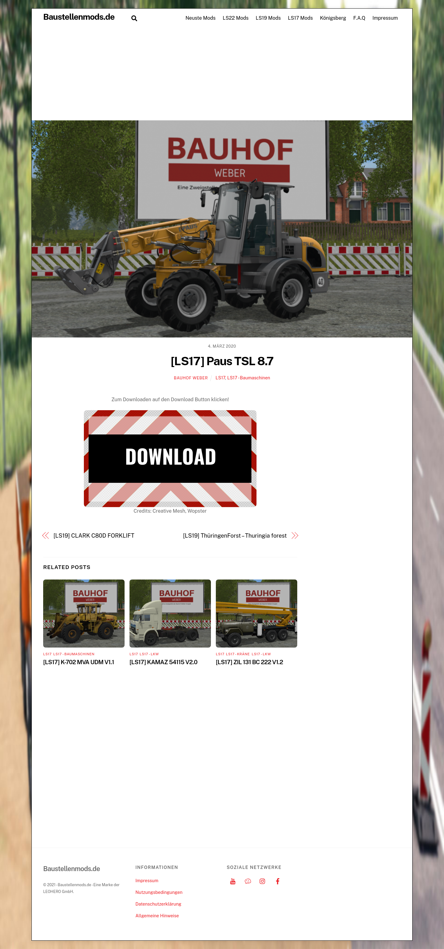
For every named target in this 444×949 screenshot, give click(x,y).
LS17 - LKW (149, 654)
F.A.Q (359, 18)
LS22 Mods (236, 18)
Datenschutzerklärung (158, 904)
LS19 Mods (268, 18)
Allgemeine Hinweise (157, 915)
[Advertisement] (222, 74)
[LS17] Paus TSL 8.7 (222, 361)
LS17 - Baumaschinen (248, 377)
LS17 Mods (300, 18)
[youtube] (233, 880)
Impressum (385, 18)
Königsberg (333, 18)
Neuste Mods (200, 18)
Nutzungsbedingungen (158, 892)
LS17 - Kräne (238, 654)
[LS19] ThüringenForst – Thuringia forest (235, 535)
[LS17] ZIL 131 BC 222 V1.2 (249, 662)
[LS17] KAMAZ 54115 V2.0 (163, 662)
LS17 (220, 377)
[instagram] (263, 880)
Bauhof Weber (191, 378)
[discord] (248, 880)
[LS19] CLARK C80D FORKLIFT (94, 535)
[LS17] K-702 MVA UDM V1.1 (78, 662)
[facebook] (278, 880)
